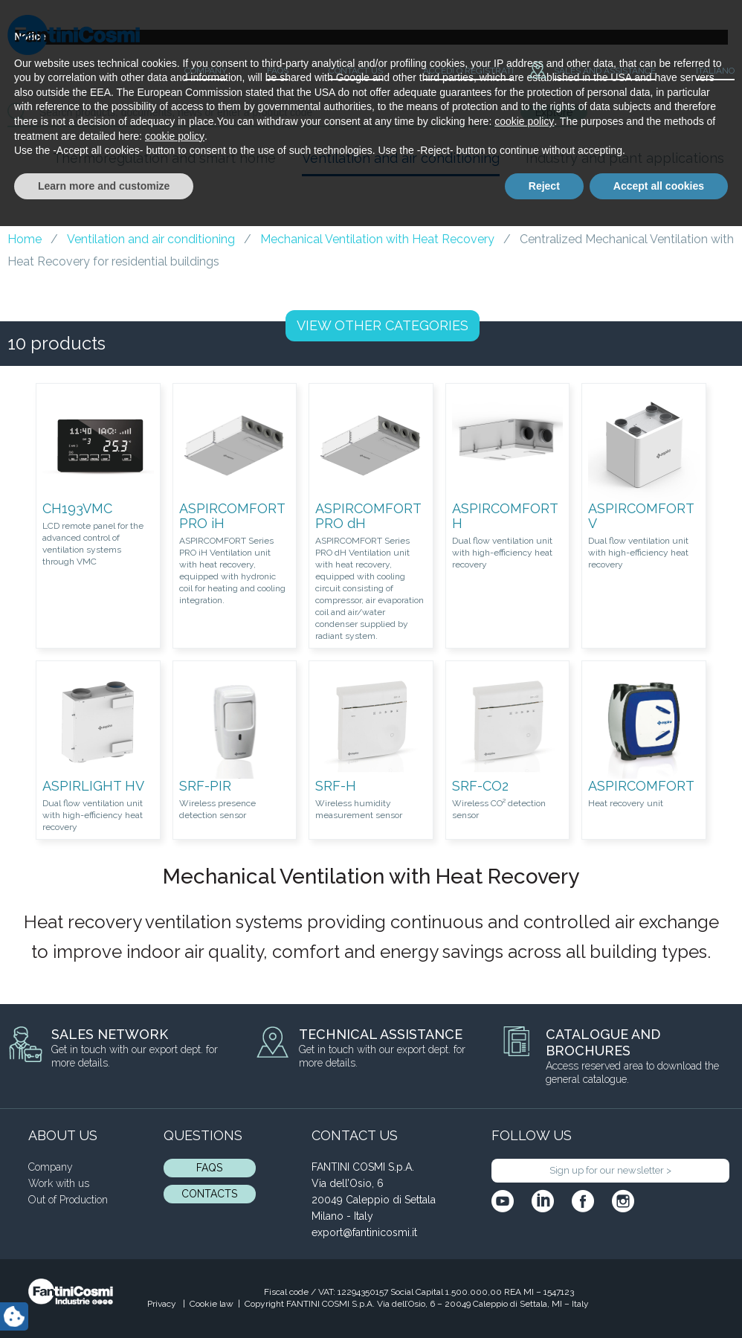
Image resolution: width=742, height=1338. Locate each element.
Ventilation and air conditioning (401, 158)
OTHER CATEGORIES (382, 325)
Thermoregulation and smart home (164, 158)
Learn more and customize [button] (104, 1297)
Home (24, 239)
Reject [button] (544, 1297)
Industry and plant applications (625, 158)
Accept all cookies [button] (658, 1297)
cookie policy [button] (524, 1233)
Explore (553, 112)
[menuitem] (703, 71)
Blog (47, 191)
